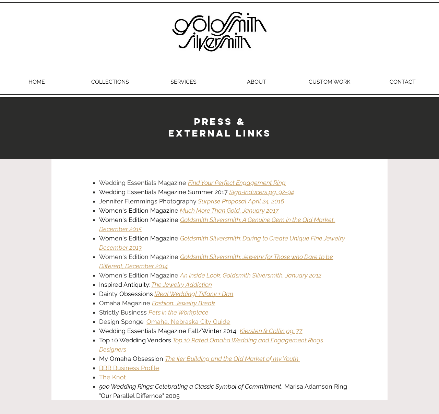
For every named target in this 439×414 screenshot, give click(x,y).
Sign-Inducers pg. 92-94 (261, 192)
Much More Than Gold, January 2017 (229, 210)
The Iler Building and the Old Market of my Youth (232, 358)
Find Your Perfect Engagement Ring (237, 182)
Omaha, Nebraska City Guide (188, 321)
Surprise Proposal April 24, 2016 (241, 201)
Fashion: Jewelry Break (183, 303)
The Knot (112, 377)
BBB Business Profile (129, 367)
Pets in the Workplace (179, 312)
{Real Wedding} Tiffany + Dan (193, 293)
